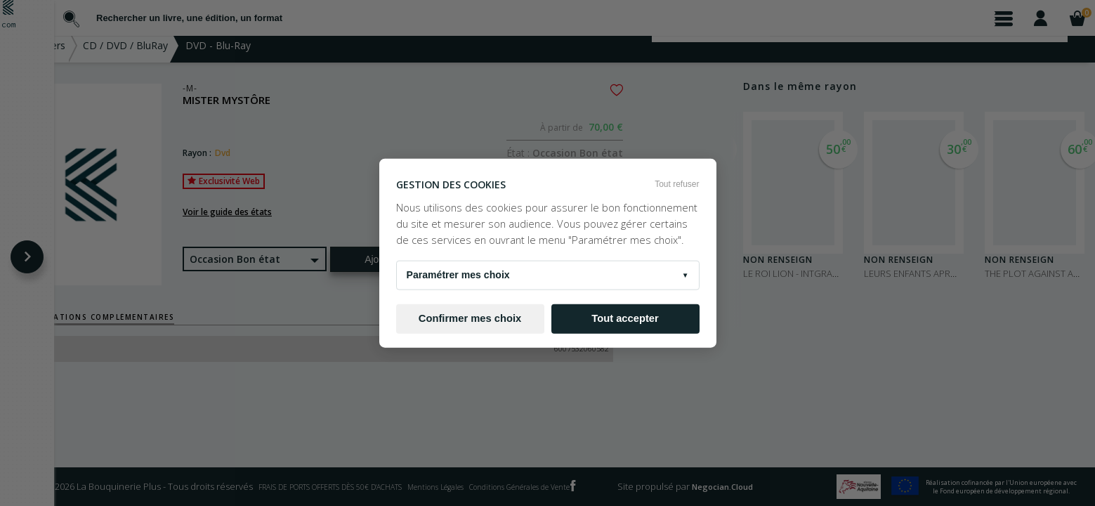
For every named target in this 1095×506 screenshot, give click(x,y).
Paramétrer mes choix (548, 274)
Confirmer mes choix (470, 318)
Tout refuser (677, 184)
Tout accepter (624, 318)
